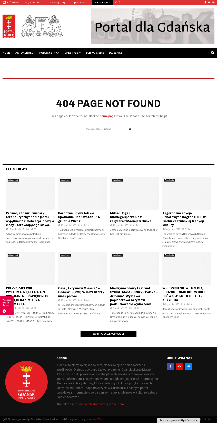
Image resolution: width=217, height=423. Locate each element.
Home (6, 52)
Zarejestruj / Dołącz (56, 2)
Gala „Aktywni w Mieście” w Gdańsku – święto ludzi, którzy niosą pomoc (81, 292)
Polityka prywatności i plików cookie (179, 420)
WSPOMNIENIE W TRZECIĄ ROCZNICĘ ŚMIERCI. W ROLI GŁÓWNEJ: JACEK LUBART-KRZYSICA (183, 294)
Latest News (16, 169)
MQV (97, 419)
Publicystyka (49, 52)
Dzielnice (115, 52)
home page (107, 116)
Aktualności (24, 52)
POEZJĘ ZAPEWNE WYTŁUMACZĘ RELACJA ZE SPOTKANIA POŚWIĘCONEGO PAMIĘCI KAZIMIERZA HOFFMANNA (28, 296)
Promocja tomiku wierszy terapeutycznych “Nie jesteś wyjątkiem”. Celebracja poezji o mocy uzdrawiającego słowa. (30, 219)
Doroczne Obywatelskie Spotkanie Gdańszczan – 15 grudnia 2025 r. (79, 217)
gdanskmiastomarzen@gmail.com (101, 404)
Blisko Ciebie (95, 52)
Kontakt (208, 419)
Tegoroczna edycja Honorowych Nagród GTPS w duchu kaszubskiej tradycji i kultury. (184, 219)
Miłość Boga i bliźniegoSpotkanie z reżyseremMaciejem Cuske (130, 217)
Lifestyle (71, 52)
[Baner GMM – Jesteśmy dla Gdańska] (152, 26)
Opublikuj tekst (79, 2)
